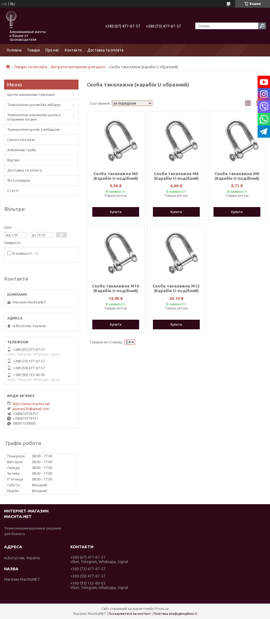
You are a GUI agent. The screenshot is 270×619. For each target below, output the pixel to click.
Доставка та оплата (105, 50)
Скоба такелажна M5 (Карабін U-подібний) (115, 176)
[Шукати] (262, 26)
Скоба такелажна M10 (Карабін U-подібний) (115, 288)
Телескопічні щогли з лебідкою (33, 129)
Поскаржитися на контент (130, 613)
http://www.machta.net (31, 404)
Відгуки (13, 160)
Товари (33, 50)
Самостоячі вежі (21, 140)
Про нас (52, 50)
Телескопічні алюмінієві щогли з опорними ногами (34, 117)
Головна (14, 50)
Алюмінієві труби (21, 150)
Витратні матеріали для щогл (78, 67)
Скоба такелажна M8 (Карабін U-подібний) (237, 176)
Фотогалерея (18, 180)
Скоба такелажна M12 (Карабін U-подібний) (176, 288)
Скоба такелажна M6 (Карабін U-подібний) (176, 176)
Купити (115, 212)
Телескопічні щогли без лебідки (34, 105)
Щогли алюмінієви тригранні (31, 94)
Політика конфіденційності (175, 613)
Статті (13, 190)
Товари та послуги (30, 67)
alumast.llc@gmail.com (30, 409)
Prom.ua (162, 608)
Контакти (73, 50)
